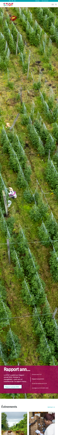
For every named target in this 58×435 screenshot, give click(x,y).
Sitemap (37, 0)
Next (56, 221)
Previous (1, 221)
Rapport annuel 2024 (12, 387)
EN (9, 0)
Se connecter (45, 0)
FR (12, 0)
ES (15, 0)
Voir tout (50, 407)
